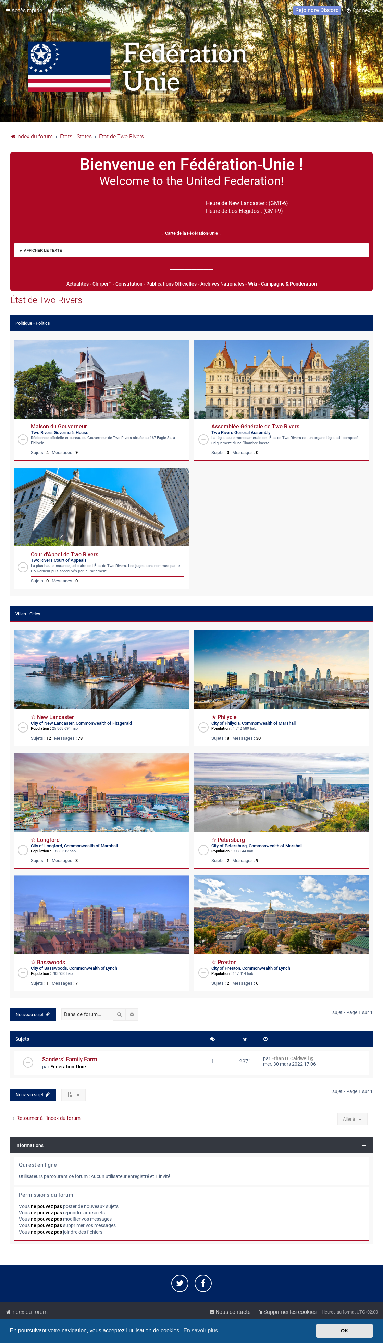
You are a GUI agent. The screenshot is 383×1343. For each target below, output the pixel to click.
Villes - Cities (27, 613)
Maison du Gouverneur (59, 427)
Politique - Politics (32, 323)
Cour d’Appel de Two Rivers (64, 555)
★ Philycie (224, 717)
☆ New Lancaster (52, 717)
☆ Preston (224, 962)
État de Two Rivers (46, 300)
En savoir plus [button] (200, 1330)
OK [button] (344, 1330)
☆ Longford (45, 840)
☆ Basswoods (48, 962)
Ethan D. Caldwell (290, 1058)
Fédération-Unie (68, 1066)
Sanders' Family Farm (69, 1059)
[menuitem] (55, 10)
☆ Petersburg (228, 840)
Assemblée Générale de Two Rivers (255, 427)
